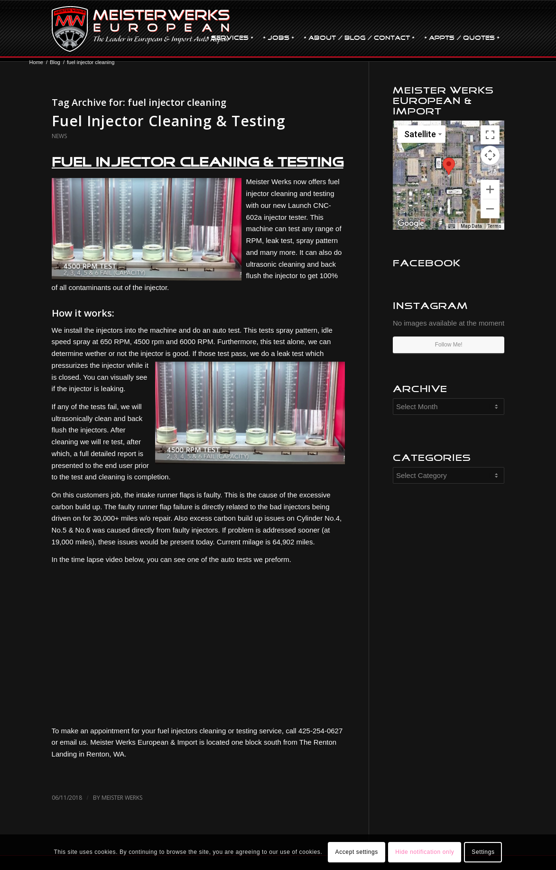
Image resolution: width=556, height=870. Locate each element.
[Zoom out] (490, 208)
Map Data (471, 226)
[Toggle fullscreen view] (490, 134)
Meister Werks (122, 798)
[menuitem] (230, 28)
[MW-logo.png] (141, 28)
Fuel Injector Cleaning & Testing (169, 121)
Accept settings (356, 852)
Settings (483, 852)
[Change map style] (421, 134)
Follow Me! (449, 344)
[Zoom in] (490, 189)
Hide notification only (424, 852)
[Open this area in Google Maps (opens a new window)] (410, 223)
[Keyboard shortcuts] (451, 226)
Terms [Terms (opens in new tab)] (494, 226)
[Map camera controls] (490, 155)
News (59, 136)
